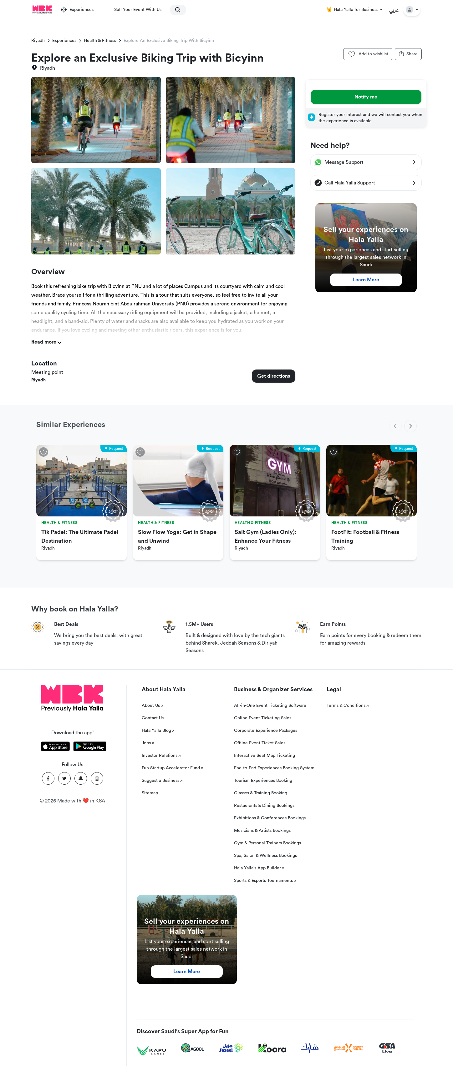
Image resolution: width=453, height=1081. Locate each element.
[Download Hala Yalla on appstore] (55, 747)
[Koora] (272, 1048)
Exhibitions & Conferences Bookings (270, 818)
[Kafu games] (151, 1050)
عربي (394, 9)
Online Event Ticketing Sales (262, 718)
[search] (175, 9)
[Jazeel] (231, 1048)
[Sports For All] (349, 1048)
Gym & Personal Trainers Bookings (267, 843)
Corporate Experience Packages (265, 730)
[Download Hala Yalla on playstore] (89, 747)
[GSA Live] (387, 1048)
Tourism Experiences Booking (263, 780)
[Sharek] (310, 1048)
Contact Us (153, 718)
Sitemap (150, 793)
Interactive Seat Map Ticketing (264, 755)
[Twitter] (64, 778)
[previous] (395, 426)
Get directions (273, 376)
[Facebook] (48, 778)
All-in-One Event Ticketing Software (270, 705)
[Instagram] (97, 778)
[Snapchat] (80, 778)
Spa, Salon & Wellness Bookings (265, 855)
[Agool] (192, 1048)
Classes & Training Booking (260, 793)
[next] (410, 426)
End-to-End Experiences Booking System (274, 768)
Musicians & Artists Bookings (262, 830)
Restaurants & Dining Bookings (264, 805)
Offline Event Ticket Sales (259, 743)
